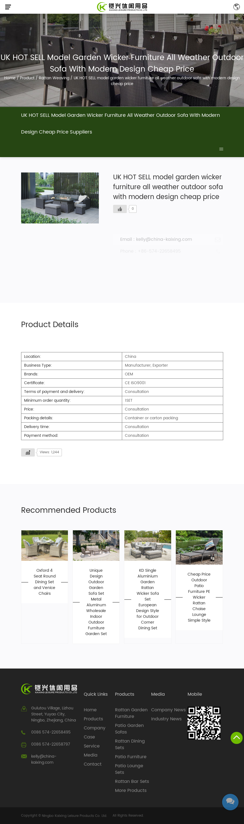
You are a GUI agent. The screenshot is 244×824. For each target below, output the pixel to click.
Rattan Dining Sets (130, 744)
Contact (93, 764)
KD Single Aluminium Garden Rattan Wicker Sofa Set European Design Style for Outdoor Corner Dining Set (147, 599)
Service (92, 746)
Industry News (166, 719)
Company (94, 728)
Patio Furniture (131, 756)
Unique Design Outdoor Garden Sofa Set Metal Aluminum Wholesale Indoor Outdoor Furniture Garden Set (96, 602)
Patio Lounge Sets (129, 769)
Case (89, 737)
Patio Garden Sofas (129, 729)
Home (10, 78)
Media (90, 755)
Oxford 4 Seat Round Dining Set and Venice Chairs (45, 582)
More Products (131, 790)
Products (93, 719)
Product (27, 78)
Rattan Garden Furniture (131, 713)
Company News (168, 709)
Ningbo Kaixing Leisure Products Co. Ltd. (74, 816)
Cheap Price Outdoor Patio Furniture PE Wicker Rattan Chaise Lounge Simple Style (199, 597)
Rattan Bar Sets (132, 781)
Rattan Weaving (54, 78)
